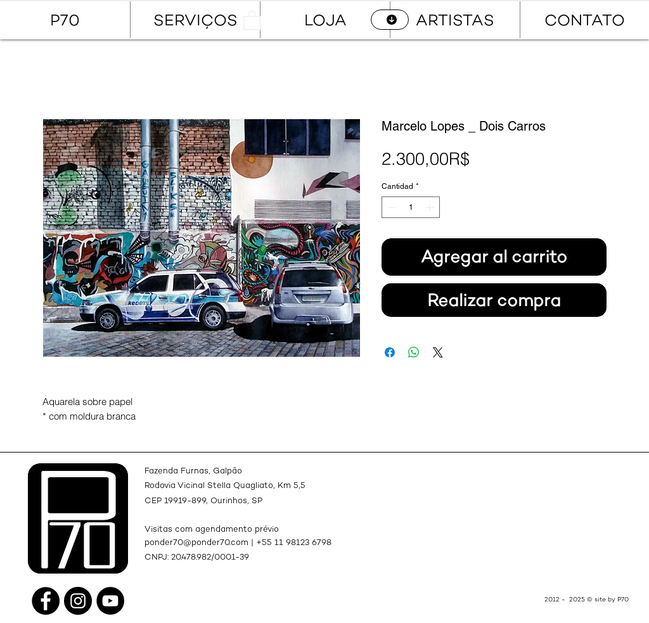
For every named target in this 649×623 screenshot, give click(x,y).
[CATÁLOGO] (390, 20)
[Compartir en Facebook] (389, 352)
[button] (251, 20)
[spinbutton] (410, 207)
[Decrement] (390, 207)
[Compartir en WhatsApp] (413, 352)
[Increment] (431, 207)
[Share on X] (438, 352)
